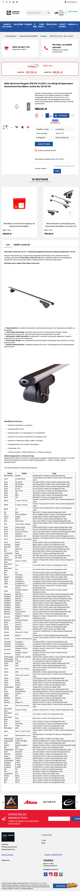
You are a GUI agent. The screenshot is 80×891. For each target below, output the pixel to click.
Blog (43, 843)
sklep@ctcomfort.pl (50, 869)
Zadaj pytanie (44, 144)
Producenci (51, 25)
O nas (44, 840)
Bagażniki (18, 25)
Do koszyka (61, 115)
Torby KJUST (41, 25)
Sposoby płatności (8, 849)
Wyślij (57, 171)
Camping (28, 25)
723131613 (3, 2)
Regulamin (6, 860)
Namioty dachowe (7, 25)
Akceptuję (60, 886)
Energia (71, 25)
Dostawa (5, 844)
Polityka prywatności (9, 847)
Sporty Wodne (63, 25)
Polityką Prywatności (35, 883)
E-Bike (35, 26)
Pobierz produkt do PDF (45, 150)
